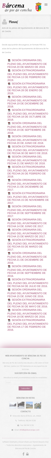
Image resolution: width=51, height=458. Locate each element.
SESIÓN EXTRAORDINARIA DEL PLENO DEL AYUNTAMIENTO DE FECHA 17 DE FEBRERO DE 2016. (27, 325)
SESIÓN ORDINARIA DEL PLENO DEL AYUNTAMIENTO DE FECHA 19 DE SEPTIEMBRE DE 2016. (27, 271)
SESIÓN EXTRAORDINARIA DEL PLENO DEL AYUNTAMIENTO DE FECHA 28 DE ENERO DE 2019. (27, 88)
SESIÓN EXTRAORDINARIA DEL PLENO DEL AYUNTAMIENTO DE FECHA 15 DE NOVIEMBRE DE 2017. (28, 198)
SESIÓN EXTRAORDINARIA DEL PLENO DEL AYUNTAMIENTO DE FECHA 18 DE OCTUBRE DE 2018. (27, 114)
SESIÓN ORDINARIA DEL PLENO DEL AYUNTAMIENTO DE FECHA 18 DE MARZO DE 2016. (27, 313)
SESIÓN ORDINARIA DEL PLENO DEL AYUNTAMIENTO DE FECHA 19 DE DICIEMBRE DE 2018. (27, 101)
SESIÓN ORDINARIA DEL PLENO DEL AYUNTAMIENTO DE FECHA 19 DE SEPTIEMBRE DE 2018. (27, 128)
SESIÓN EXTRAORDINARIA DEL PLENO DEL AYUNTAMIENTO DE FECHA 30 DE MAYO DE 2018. (27, 150)
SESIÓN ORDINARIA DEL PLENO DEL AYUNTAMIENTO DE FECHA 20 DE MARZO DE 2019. (27, 63)
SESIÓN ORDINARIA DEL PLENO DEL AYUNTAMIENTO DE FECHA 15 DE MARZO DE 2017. (27, 233)
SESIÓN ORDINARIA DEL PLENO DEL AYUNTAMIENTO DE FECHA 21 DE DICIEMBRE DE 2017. (27, 185)
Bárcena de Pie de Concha (22, 7)
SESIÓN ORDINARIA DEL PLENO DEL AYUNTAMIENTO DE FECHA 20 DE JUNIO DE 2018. (27, 139)
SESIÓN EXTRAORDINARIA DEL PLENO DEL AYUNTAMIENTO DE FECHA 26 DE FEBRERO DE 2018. (27, 171)
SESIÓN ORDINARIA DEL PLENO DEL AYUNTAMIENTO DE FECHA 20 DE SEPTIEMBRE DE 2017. (27, 211)
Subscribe (25, 388)
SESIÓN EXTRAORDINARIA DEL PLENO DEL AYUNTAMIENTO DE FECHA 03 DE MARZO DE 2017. (27, 244)
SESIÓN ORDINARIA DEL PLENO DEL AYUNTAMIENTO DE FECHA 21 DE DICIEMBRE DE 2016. (27, 258)
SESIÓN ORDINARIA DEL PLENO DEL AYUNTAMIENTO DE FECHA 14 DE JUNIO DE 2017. (27, 223)
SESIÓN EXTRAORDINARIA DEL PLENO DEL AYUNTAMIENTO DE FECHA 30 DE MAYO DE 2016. (27, 303)
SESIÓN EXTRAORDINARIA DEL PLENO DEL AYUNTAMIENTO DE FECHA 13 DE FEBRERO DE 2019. (27, 75)
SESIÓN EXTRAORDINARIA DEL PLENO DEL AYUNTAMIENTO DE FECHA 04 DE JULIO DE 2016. (27, 283)
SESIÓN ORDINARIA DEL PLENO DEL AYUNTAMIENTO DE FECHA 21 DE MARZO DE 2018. (27, 160)
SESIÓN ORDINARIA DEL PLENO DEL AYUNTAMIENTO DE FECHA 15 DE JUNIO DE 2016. (27, 293)
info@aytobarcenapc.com (29, 429)
